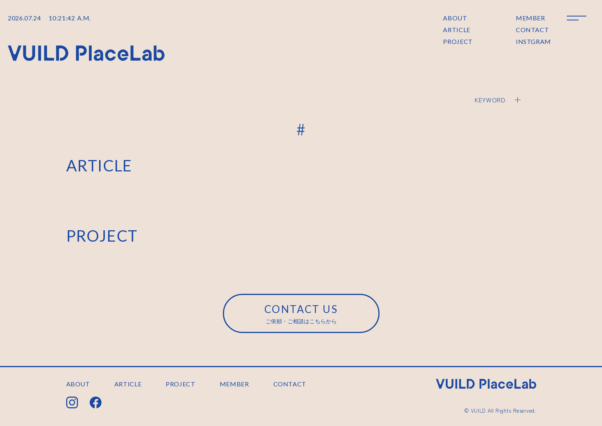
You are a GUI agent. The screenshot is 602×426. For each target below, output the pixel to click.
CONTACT (532, 29)
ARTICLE (456, 29)
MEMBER (530, 18)
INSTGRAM (533, 41)
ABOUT (455, 18)
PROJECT (457, 41)
